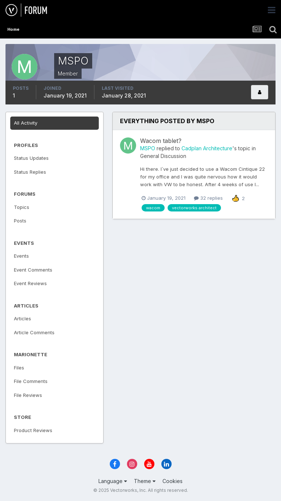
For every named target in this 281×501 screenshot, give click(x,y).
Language (112, 481)
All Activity (25, 123)
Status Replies (30, 172)
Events (21, 256)
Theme (145, 481)
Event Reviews (30, 283)
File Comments (31, 381)
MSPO (147, 148)
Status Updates (31, 158)
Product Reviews (33, 430)
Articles (22, 318)
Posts (20, 221)
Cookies (172, 481)
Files (19, 368)
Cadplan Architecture (206, 148)
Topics (21, 207)
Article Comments (34, 332)
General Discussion (163, 156)
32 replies (208, 198)
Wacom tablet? (160, 140)
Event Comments (33, 270)
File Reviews (28, 395)
